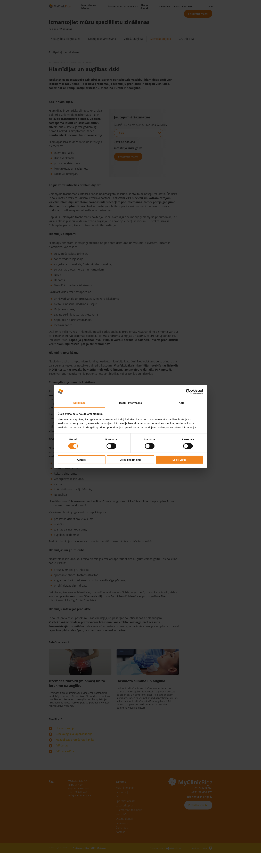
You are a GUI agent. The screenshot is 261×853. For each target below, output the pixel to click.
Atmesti (81, 459)
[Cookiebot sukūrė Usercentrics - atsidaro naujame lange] (188, 391)
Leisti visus (179, 459)
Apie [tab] (181, 402)
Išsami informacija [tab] (130, 402)
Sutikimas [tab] (79, 402)
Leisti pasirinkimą (130, 459)
